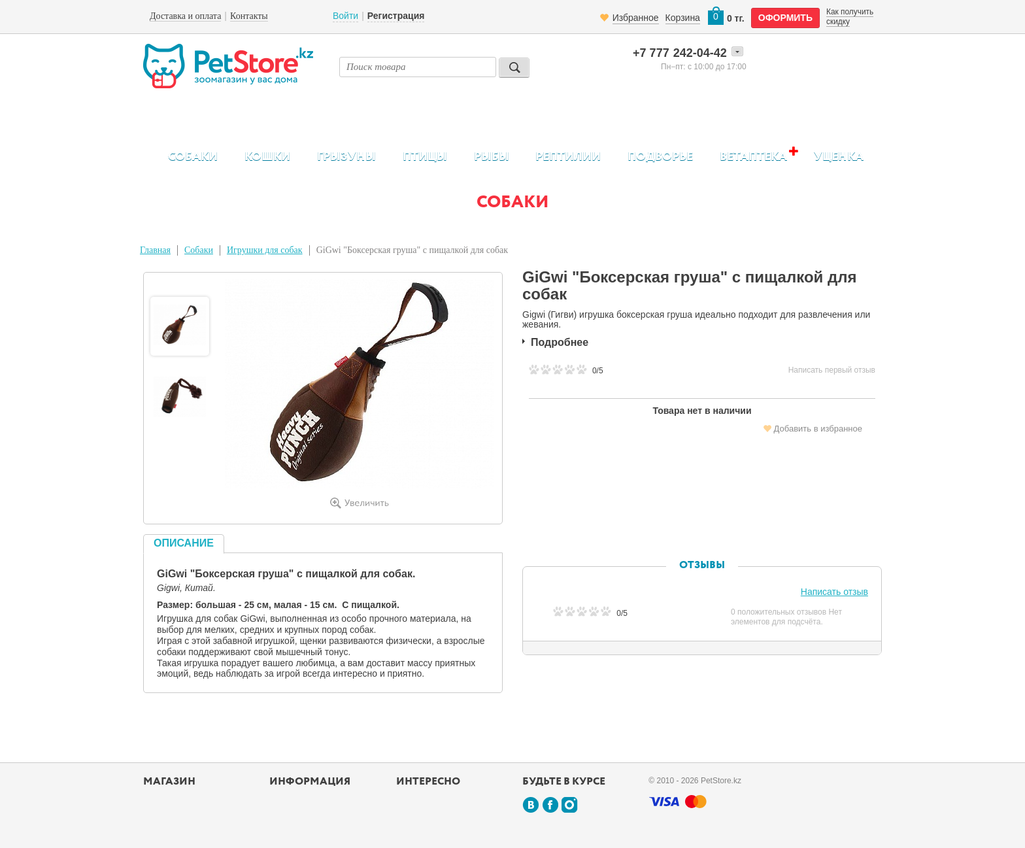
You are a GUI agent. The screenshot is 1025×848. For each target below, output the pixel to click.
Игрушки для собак (265, 250)
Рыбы (491, 157)
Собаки (193, 157)
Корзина (682, 17)
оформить (785, 17)
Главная (155, 250)
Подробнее (559, 342)
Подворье (660, 157)
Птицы (425, 157)
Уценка (839, 157)
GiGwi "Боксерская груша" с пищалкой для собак (412, 250)
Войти (345, 15)
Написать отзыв (834, 591)
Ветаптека (753, 156)
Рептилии (568, 157)
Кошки (267, 157)
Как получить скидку (849, 16)
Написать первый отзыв (831, 370)
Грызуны (346, 157)
